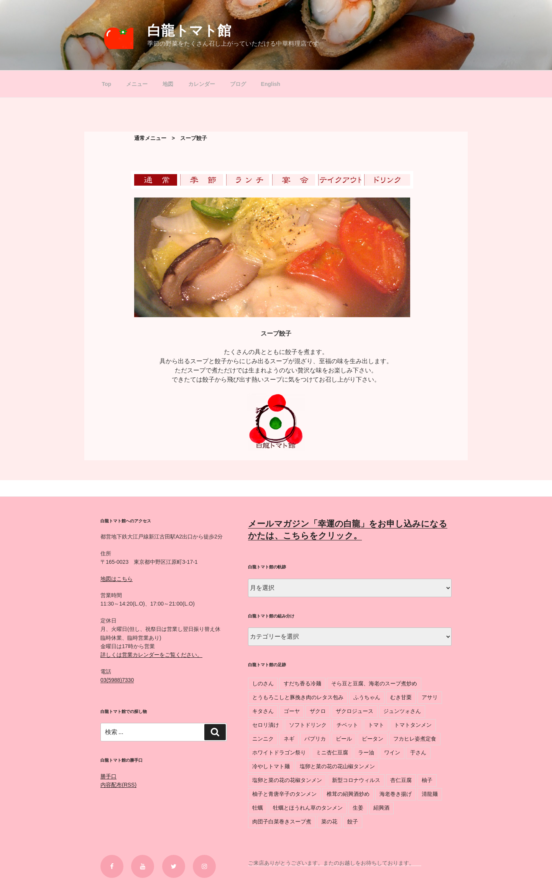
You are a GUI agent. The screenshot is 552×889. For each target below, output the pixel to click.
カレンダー (201, 84)
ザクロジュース (354, 711)
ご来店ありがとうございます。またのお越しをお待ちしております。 (334, 863)
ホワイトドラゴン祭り (279, 752)
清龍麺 (430, 794)
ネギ (289, 739)
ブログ (238, 84)
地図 (168, 84)
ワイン (392, 752)
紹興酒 (381, 808)
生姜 (358, 808)
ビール (344, 739)
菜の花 (329, 821)
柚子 (427, 780)
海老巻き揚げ (396, 794)
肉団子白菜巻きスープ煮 (281, 821)
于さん (418, 752)
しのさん (263, 683)
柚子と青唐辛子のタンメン (284, 794)
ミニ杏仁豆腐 (332, 752)
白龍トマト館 (189, 30)
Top (107, 84)
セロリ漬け (265, 725)
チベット (347, 725)
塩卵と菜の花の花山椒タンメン (337, 766)
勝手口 (108, 776)
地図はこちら (116, 579)
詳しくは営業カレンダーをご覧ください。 (151, 655)
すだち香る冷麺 (302, 683)
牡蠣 (257, 808)
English (271, 84)
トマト (376, 725)
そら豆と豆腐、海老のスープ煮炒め (374, 683)
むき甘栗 (401, 697)
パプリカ (315, 739)
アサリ (430, 697)
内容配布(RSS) (118, 785)
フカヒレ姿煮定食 (414, 739)
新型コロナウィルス (356, 780)
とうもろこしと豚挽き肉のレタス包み (297, 697)
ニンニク (263, 739)
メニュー (137, 84)
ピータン (372, 739)
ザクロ (318, 711)
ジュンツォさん (402, 711)
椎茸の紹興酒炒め (348, 794)
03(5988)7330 (117, 680)
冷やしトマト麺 (271, 766)
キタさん (263, 711)
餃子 (352, 821)
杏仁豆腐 (401, 780)
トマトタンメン (413, 725)
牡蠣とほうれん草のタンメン (308, 808)
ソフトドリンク (308, 725)
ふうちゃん (366, 697)
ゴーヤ (292, 711)
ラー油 (366, 752)
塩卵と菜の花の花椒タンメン (287, 780)
